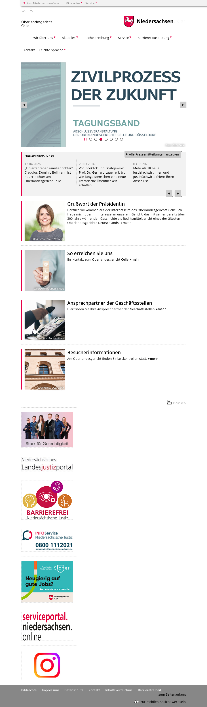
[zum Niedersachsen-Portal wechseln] (148, 26)
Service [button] (123, 38)
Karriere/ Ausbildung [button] (153, 38)
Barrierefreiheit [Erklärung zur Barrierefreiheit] (149, 690)
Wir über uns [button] (43, 38)
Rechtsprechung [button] (96, 38)
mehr (127, 223)
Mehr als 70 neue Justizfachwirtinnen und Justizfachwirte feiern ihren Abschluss (153, 174)
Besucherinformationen (94, 352)
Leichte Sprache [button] (51, 50)
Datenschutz (73, 690)
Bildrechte (29, 690)
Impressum (50, 690)
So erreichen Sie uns (89, 253)
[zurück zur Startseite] (36, 22)
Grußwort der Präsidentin (96, 204)
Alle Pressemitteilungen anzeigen (154, 154)
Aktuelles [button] (69, 38)
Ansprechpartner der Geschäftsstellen (109, 303)
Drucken (179, 403)
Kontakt (29, 50)
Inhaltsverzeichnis (119, 690)
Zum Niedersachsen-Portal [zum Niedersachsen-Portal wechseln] (43, 3)
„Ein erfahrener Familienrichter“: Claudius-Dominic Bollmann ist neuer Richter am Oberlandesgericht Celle (49, 174)
